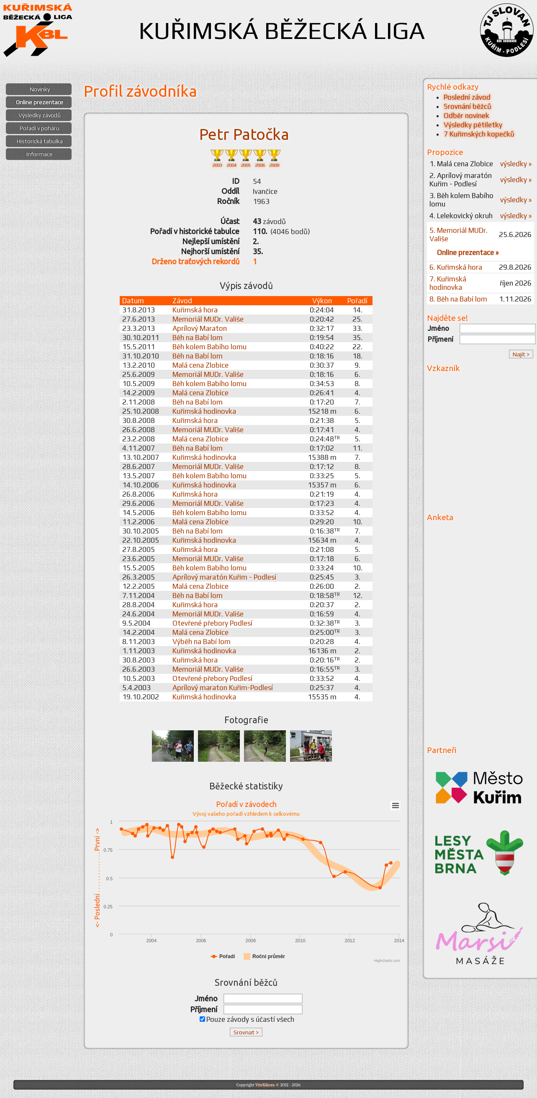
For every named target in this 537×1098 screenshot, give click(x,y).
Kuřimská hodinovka (204, 411)
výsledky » (516, 164)
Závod (182, 300)
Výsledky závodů (39, 115)
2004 (231, 158)
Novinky (40, 89)
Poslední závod (467, 97)
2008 (274, 158)
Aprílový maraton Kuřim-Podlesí (222, 687)
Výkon (322, 300)
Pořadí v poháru (39, 128)
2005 (245, 158)
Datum (133, 300)
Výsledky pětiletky (473, 125)
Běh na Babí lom (197, 337)
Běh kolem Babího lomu (209, 347)
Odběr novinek (466, 115)
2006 (260, 158)
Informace (39, 154)
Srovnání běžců (467, 106)
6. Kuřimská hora (455, 267)
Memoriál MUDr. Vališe (208, 319)
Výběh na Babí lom (201, 641)
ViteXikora (265, 1085)
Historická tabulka (40, 141)
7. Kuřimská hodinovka (447, 283)
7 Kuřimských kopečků (479, 134)
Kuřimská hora (195, 310)
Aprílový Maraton (199, 328)
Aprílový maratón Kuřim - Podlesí (224, 577)
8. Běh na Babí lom (458, 299)
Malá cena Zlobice (200, 365)
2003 (217, 158)
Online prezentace (39, 102)
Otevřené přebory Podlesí (212, 623)
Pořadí (357, 300)
